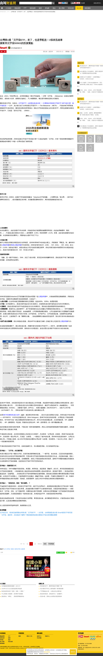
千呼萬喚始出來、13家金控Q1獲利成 (50, 591)
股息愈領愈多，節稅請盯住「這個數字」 (51, 593)
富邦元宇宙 (18, 549)
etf (5, 549)
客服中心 (47, 636)
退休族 (81, 150)
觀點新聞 (2, 636)
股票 (9, 638)
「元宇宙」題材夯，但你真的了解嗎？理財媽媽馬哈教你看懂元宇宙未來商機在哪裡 (28, 515)
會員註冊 (96, 3)
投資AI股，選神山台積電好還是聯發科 (51, 596)
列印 (73, 552)
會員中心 (39, 636)
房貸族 (90, 141)
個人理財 (2, 641)
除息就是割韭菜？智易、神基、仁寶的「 (13, 591)
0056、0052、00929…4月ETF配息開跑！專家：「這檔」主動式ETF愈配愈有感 (90, 92)
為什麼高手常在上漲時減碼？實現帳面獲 (51, 588)
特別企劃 (10, 641)
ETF (9, 636)
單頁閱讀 (51, 544)
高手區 (90, 150)
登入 (100, 3)
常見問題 (39, 638)
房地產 (1, 639)
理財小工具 (29, 636)
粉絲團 (83, 3)
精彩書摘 (2, 643)
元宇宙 (8, 549)
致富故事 (2, 638)
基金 (9, 639)
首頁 (3, 8)
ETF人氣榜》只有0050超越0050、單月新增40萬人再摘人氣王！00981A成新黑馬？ (89, 84)
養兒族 (99, 141)
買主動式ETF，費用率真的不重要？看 (51, 586)
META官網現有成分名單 (11, 415)
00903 (12, 549)
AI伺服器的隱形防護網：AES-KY (11, 586)
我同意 (73, 652)
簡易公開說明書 (16, 245)
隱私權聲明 (47, 651)
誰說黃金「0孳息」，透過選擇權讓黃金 (13, 596)
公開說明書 (5, 245)
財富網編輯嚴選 (16, 48)
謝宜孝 (23, 549)
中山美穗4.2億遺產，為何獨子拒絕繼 (12, 593)
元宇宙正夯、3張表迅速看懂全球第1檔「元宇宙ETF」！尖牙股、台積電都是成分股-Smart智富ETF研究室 (36, 512)
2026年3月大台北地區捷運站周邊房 (12, 588)
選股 (19, 636)
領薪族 (81, 141)
